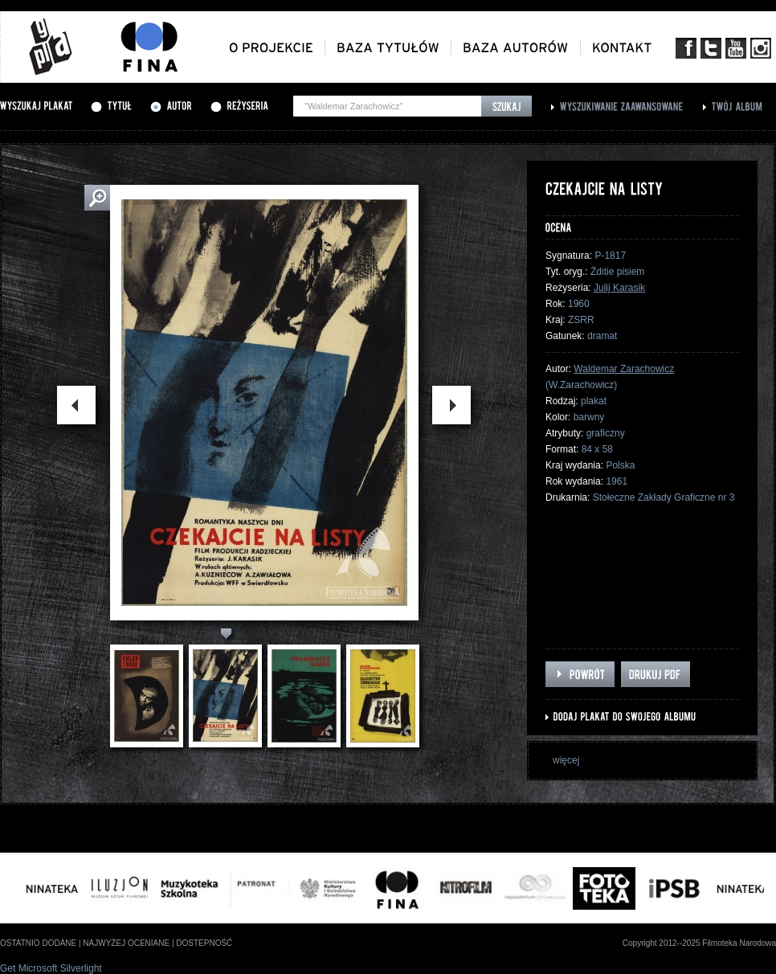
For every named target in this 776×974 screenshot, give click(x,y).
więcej (566, 760)
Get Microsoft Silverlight (51, 968)
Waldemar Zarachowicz (624, 368)
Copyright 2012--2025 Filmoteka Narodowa (699, 943)
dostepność (204, 943)
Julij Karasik (619, 287)
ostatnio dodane (38, 943)
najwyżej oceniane (126, 943)
